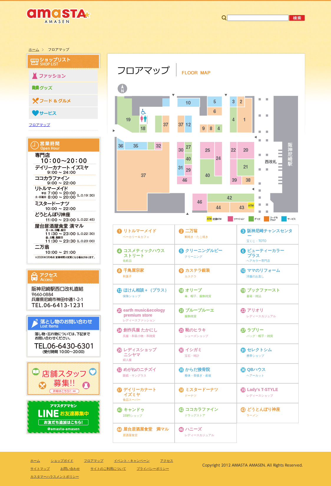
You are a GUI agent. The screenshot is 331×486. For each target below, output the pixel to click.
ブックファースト (263, 290)
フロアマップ (156, 36)
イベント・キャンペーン (132, 460)
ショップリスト (96, 36)
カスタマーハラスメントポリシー (54, 476)
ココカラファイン (201, 409)
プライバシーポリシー (153, 468)
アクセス (275, 36)
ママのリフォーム (263, 270)
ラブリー (255, 330)
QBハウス (256, 369)
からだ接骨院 (197, 369)
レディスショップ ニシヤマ (139, 352)
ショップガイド (62, 460)
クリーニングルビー (203, 250)
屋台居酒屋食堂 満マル (146, 429)
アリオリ (255, 310)
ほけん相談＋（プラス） (146, 290)
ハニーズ (193, 429)
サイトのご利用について (108, 468)
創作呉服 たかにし (140, 330)
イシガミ (193, 349)
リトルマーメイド (139, 230)
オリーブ (193, 290)
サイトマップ (248, 5)
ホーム (46, 36)
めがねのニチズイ (139, 369)
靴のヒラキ (195, 330)
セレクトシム (259, 349)
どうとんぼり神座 (263, 409)
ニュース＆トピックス (216, 36)
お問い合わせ (285, 5)
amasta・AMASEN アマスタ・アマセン (58, 15)
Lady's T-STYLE (262, 389)
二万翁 (191, 230)
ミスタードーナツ (201, 389)
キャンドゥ (134, 409)
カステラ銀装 (197, 270)
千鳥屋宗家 (133, 270)
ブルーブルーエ (199, 310)
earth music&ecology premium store (144, 313)
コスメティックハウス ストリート (144, 253)
